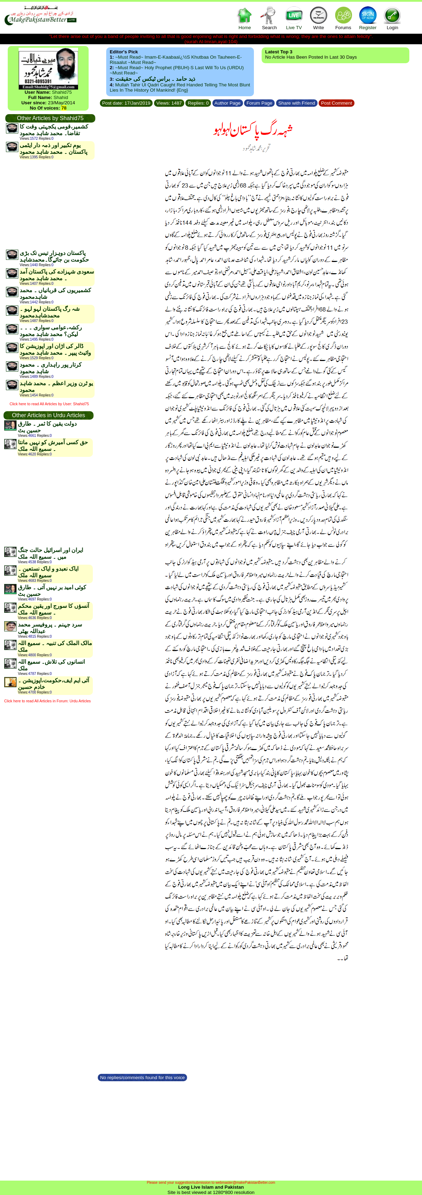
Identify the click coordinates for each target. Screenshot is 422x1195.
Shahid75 (62, 92)
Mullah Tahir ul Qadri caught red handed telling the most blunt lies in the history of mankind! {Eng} (180, 87)
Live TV (294, 17)
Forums (343, 17)
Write (318, 17)
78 (63, 108)
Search (269, 17)
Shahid (60, 97)
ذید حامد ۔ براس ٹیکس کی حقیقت (155, 79)
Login (392, 17)
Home (245, 17)
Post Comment (336, 103)
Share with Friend (296, 103)
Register (368, 17)
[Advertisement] (50, 204)
